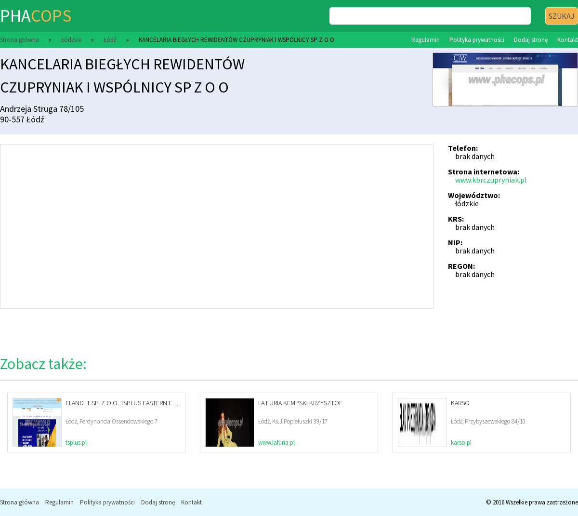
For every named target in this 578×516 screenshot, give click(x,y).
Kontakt (567, 40)
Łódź (110, 40)
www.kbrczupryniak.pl (491, 180)
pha (35, 15)
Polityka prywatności (476, 40)
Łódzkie (71, 40)
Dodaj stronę (531, 40)
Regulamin (425, 40)
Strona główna (19, 40)
